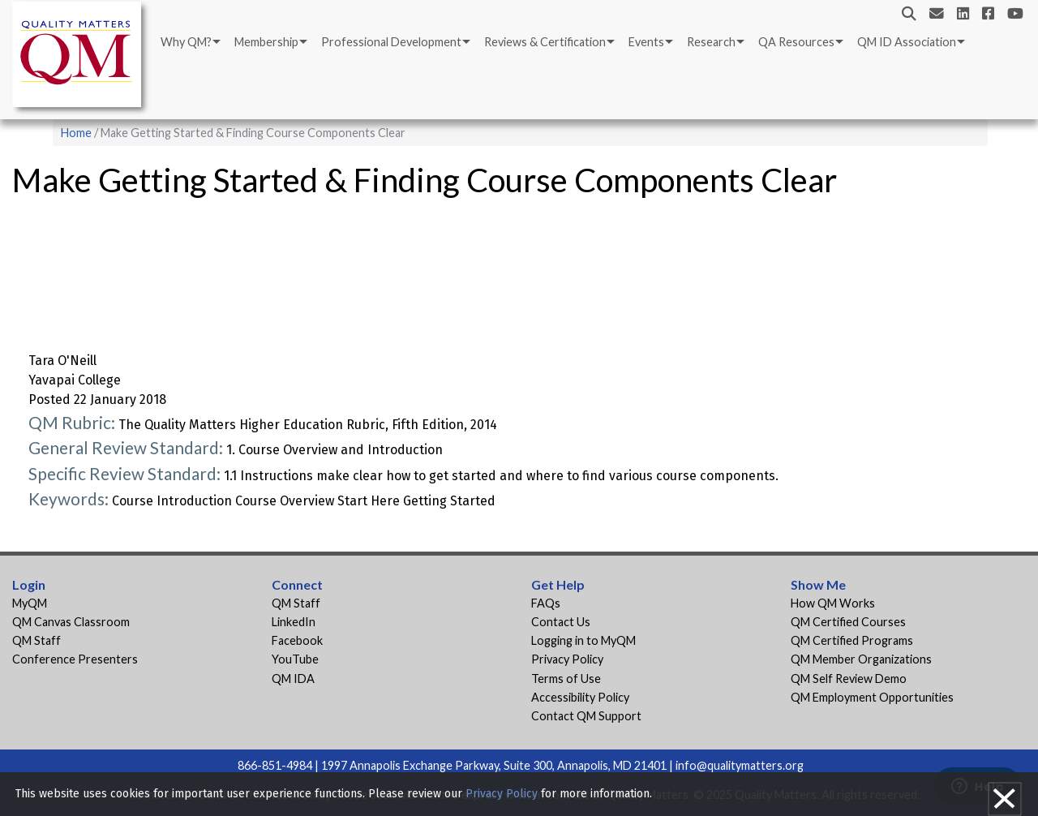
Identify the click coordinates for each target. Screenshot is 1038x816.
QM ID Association (906, 42)
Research (711, 42)
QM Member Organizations (861, 659)
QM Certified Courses (848, 622)
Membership (266, 42)
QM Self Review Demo (849, 678)
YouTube (295, 659)
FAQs (545, 603)
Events (646, 42)
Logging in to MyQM (583, 640)
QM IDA (293, 678)
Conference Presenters (75, 659)
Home (76, 133)
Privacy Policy (567, 659)
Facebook (297, 640)
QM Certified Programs (852, 640)
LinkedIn (293, 622)
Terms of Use (566, 678)
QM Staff (36, 640)
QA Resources (796, 42)
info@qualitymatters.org (740, 765)
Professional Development (391, 42)
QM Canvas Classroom (71, 622)
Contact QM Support (586, 716)
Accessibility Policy (580, 697)
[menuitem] (189, 42)
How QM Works (833, 603)
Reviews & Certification (545, 42)
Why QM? (186, 42)
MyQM (29, 603)
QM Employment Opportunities (872, 697)
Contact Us (560, 622)
